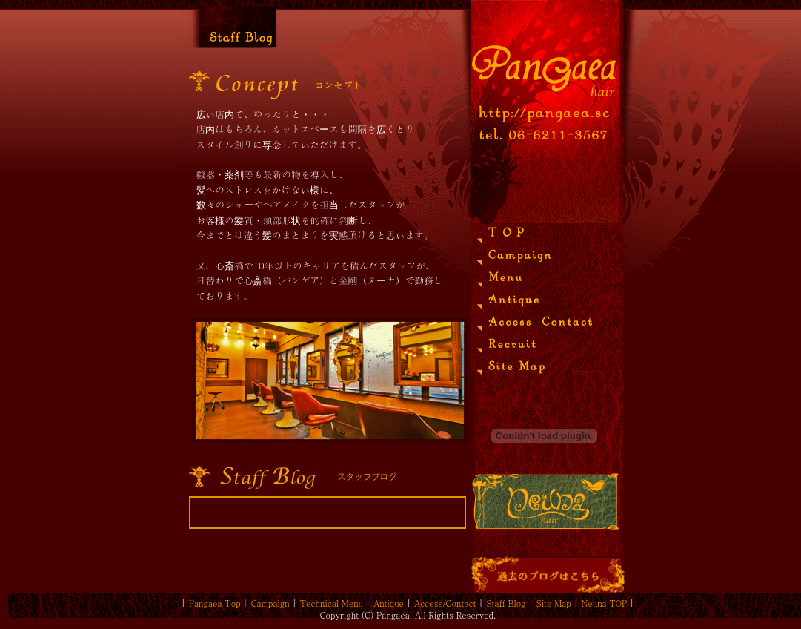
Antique (388, 603)
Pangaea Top (215, 603)
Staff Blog (506, 603)
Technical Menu (331, 603)
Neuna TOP (605, 603)
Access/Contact (445, 603)
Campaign (270, 603)
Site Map (553, 603)
